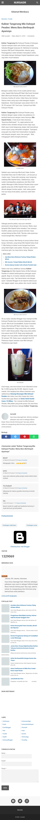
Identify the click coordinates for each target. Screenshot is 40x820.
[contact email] (17, 764)
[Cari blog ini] (37, 2)
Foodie (5, 734)
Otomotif (24, 727)
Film (4, 730)
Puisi (23, 730)
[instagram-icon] (27, 801)
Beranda (20, 810)
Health (5, 737)
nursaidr (20, 2)
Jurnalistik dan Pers (17, 678)
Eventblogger (7, 727)
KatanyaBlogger (8, 740)
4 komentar (30, 36)
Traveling (24, 740)
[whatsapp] (33, 437)
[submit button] (5, 787)
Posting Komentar (7, 516)
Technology (25, 737)
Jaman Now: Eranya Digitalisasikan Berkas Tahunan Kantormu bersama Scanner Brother (24, 648)
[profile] (5, 572)
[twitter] (15, 437)
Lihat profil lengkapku (9, 596)
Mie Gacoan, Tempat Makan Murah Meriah (18, 262)
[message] (20, 776)
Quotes (24, 734)
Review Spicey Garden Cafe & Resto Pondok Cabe (20, 265)
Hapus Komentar (22, 460)
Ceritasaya (6, 721)
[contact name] (17, 756)
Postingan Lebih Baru (9, 525)
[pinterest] (24, 437)
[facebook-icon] (13, 801)
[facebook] (6, 437)
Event (4, 724)
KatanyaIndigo (26, 721)
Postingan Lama (32, 525)
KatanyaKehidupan (28, 724)
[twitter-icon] (20, 801)
